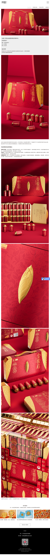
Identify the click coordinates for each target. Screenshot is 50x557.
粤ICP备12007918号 (25, 551)
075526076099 (26, 533)
